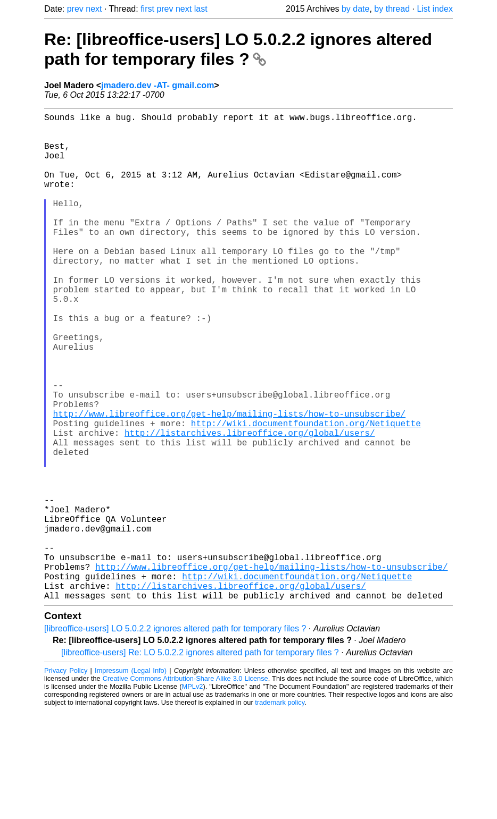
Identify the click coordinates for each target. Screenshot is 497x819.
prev (75, 8)
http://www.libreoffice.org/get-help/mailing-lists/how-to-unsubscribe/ (229, 481)
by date (355, 8)
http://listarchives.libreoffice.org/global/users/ (250, 505)
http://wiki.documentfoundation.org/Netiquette (306, 493)
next (94, 8)
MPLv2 (192, 795)
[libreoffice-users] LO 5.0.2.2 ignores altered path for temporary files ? (175, 736)
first (147, 8)
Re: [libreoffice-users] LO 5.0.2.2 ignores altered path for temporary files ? (238, 49)
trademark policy (279, 811)
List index (435, 8)
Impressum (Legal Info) (131, 779)
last (201, 8)
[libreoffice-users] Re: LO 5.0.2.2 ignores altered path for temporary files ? (200, 760)
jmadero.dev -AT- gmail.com (157, 85)
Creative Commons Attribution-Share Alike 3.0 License (185, 787)
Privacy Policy (65, 779)
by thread (392, 8)
